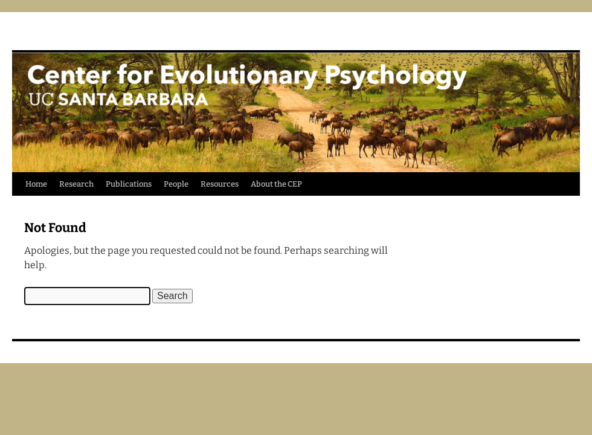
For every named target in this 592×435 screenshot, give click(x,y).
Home (36, 183)
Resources (220, 183)
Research (76, 183)
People (176, 183)
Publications (129, 183)
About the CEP (276, 183)
